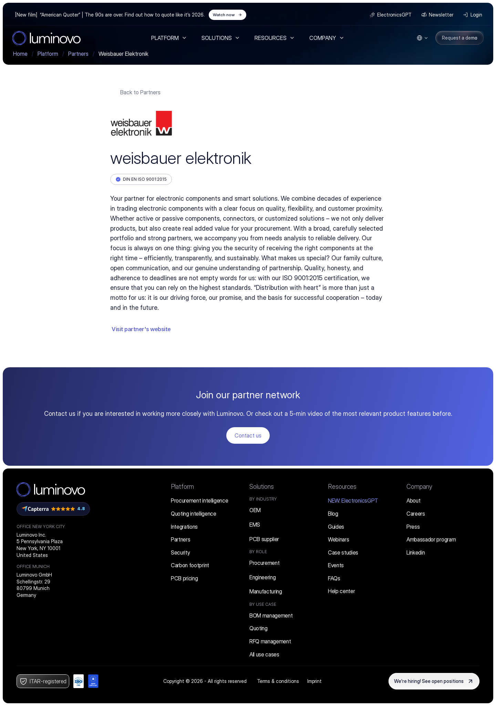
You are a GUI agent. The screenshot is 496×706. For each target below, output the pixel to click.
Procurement (264, 562)
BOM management (271, 615)
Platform (182, 486)
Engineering (262, 577)
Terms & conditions (278, 681)
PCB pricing (184, 578)
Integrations (184, 526)
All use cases (264, 654)
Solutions (261, 486)
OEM (255, 510)
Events (336, 565)
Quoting (258, 628)
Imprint (314, 681)
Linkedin (415, 552)
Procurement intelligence (199, 500)
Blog (333, 513)
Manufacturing (265, 591)
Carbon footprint (190, 565)
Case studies (343, 552)
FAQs (334, 578)
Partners (180, 539)
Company (419, 486)
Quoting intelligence (193, 513)
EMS (254, 524)
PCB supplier (264, 539)
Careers (415, 513)
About (413, 500)
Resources (342, 486)
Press (413, 526)
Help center (341, 591)
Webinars (338, 539)
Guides (336, 526)
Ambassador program (431, 539)
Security (180, 552)
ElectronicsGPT (353, 500)
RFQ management (270, 641)
